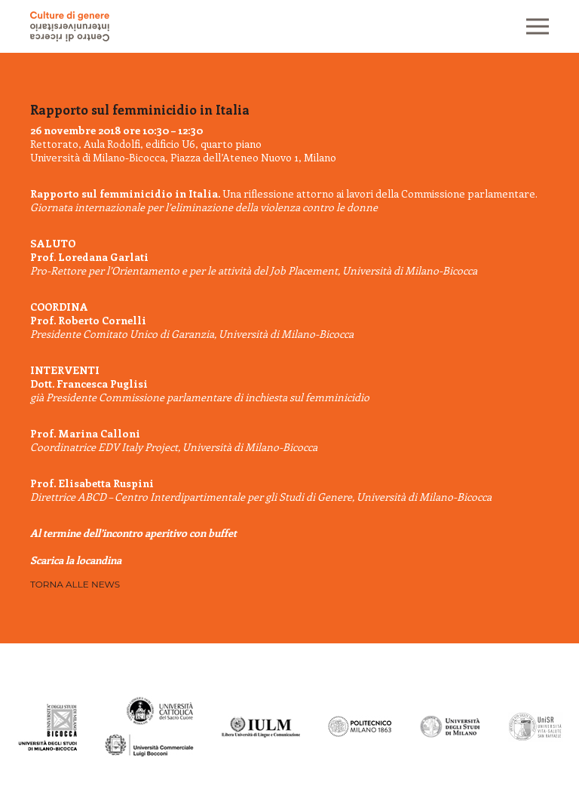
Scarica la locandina (75, 560)
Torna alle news (75, 584)
